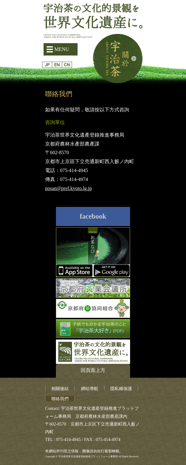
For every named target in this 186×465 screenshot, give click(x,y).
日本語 (47, 65)
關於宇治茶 (117, 58)
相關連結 (60, 388)
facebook (93, 216)
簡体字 (67, 65)
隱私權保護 (121, 388)
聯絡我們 (60, 399)
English (57, 65)
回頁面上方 (93, 370)
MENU (61, 49)
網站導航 (89, 388)
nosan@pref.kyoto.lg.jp (68, 188)
